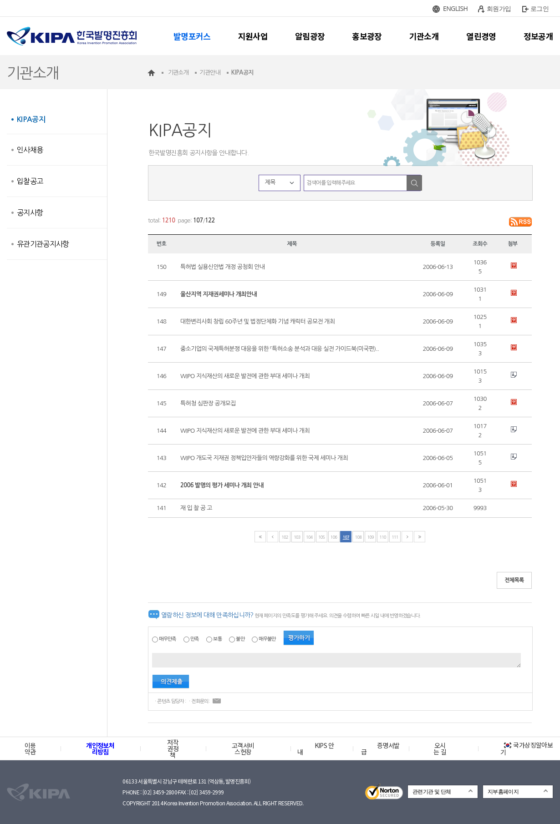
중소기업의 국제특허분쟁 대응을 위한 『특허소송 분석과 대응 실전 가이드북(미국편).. (279, 349)
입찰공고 (30, 181)
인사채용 (30, 149)
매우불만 (267, 639)
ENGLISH (455, 8)
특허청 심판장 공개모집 (208, 403)
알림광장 (310, 36)
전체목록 (514, 580)
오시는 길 (439, 748)
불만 (240, 639)
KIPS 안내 (315, 748)
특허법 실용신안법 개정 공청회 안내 (222, 267)
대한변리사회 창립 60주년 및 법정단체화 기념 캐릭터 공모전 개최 (257, 321)
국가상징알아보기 (526, 748)
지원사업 (253, 36)
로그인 (539, 8)
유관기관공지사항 (43, 244)
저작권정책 (172, 748)
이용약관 (30, 748)
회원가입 (499, 8)
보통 (217, 639)
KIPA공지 (31, 119)
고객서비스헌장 (243, 748)
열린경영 (481, 36)
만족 (194, 639)
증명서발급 (380, 748)
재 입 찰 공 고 (196, 508)
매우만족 (167, 639)
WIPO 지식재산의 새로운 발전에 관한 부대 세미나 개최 (245, 376)
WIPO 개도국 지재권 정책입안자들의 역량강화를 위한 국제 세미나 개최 (264, 458)
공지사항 (30, 212)
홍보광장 (367, 36)
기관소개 (424, 36)
